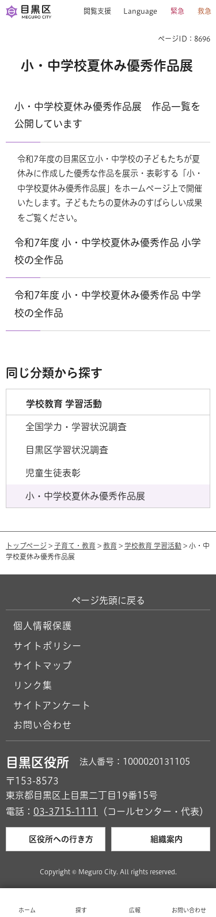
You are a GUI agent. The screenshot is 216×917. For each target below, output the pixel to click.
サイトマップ (42, 665)
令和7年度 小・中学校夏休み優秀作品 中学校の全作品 (107, 303)
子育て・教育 (75, 545)
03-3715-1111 (65, 811)
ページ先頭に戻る (108, 600)
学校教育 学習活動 (152, 545)
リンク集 (32, 685)
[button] (93, 11)
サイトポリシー (47, 646)
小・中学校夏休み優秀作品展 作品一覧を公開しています (107, 115)
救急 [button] (204, 10)
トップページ (26, 545)
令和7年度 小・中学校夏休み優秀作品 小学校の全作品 (107, 251)
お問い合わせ (42, 725)
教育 (110, 545)
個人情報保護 (42, 625)
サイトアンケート (52, 705)
